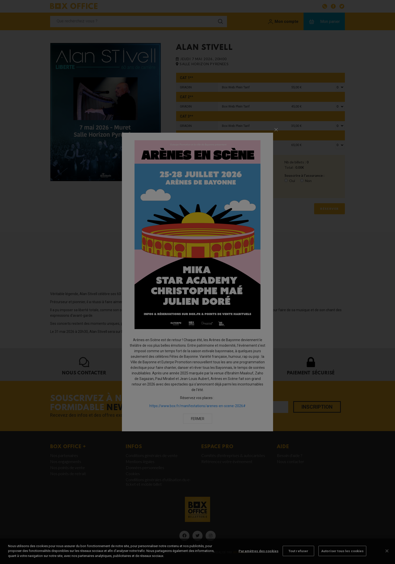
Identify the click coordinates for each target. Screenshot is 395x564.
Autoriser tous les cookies (342, 558)
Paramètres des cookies (258, 558)
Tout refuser (298, 558)
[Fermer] (386, 557)
